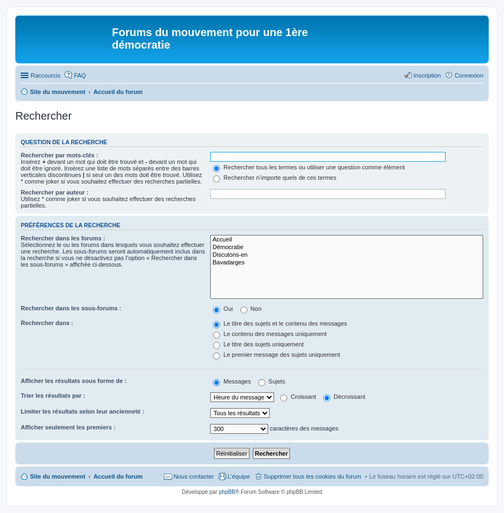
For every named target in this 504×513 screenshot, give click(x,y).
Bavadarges (346, 263)
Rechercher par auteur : (54, 192)
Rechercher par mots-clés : (59, 155)
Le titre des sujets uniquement (258, 344)
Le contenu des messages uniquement (270, 334)
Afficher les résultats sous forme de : (74, 381)
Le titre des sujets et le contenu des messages (280, 323)
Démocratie (346, 247)
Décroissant (344, 396)
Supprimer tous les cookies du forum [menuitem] (312, 476)
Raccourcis (45, 75)
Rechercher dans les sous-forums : (71, 308)
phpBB (227, 492)
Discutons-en (346, 255)
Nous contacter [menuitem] (194, 476)
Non (251, 308)
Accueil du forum (118, 476)
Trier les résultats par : (53, 395)
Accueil (346, 240)
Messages (232, 381)
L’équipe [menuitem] (239, 476)
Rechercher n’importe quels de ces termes (274, 177)
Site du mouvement (57, 476)
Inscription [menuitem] (427, 75)
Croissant (298, 396)
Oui (223, 308)
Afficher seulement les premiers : (68, 427)
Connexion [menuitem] (468, 75)
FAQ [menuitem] (80, 75)
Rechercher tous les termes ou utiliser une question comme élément (309, 167)
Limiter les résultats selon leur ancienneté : (82, 411)
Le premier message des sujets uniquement (276, 354)
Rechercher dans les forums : (63, 238)
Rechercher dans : (47, 323)
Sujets (272, 381)
